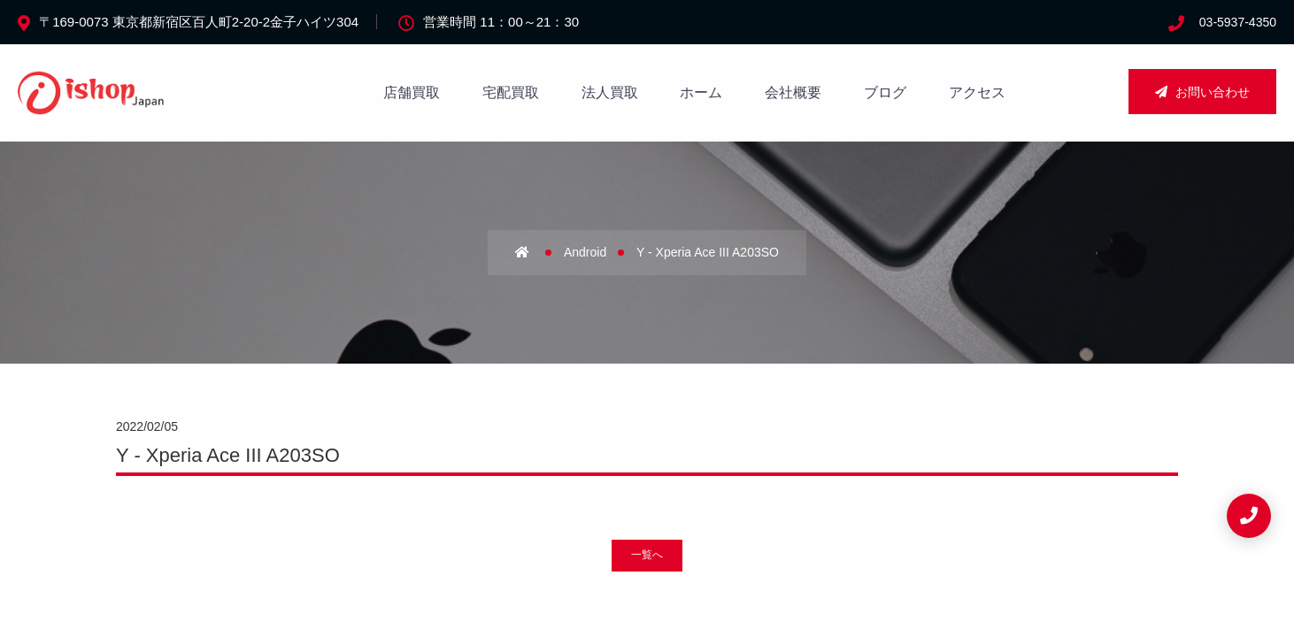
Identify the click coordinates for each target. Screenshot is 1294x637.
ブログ (885, 92)
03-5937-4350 (1237, 22)
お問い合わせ (1202, 92)
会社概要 (793, 92)
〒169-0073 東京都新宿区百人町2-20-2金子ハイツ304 (198, 21)
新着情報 (634, 483)
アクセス (977, 92)
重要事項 (752, 448)
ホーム (701, 92)
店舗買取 (411, 92)
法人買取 (610, 92)
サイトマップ (764, 413)
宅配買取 (510, 92)
